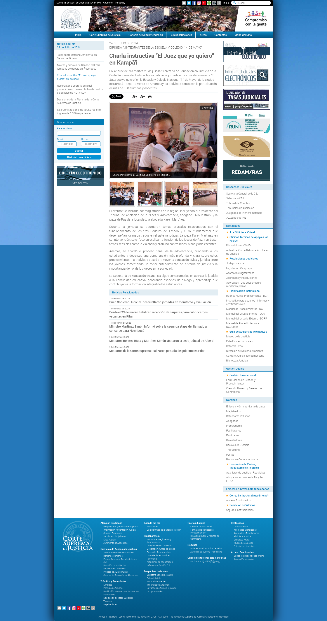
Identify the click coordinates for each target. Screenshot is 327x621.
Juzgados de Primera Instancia (244, 212)
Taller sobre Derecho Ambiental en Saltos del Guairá (77, 56)
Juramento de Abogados (115, 543)
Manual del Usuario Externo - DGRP (246, 318)
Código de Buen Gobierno (159, 545)
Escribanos (232, 435)
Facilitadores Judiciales (114, 568)
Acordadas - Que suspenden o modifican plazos (243, 284)
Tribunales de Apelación (240, 208)
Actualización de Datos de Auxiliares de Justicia (247, 251)
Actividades (152, 526)
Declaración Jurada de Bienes (161, 548)
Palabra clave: (64, 128)
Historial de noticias (79, 157)
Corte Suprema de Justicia (105, 35)
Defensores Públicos (238, 416)
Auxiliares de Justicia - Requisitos (245, 472)
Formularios (109, 594)
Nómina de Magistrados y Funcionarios (159, 541)
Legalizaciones (110, 604)
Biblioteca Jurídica (237, 360)
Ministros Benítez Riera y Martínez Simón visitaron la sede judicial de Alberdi (161, 341)
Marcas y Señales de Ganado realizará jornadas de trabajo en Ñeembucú (78, 66)
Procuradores (234, 425)
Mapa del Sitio (243, 35)
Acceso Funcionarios (238, 500)
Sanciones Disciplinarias (114, 536)
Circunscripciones (181, 35)
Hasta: (84, 139)
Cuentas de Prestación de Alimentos (120, 575)
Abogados (232, 421)
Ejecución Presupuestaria (159, 552)
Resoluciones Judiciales (244, 258)
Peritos (230, 454)
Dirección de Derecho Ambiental (245, 351)
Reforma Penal (234, 346)
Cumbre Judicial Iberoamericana (245, 355)
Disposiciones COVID (238, 245)
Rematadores (234, 440)
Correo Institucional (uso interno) (249, 495)
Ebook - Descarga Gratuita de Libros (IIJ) (120, 560)
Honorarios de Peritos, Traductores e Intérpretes (244, 465)
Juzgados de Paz (236, 217)
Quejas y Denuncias (112, 533)
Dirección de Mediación (114, 565)
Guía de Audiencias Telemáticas (248, 331)
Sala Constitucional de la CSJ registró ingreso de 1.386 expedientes (79, 111)
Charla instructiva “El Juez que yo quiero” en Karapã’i (76, 77)
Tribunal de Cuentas (238, 203)
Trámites (107, 601)
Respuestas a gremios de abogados (120, 526)
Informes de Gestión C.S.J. (159, 565)
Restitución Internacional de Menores (121, 591)
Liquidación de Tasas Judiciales (118, 597)
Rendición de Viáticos (242, 505)
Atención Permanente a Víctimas (118, 552)
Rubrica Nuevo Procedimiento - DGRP (248, 295)
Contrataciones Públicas (158, 555)
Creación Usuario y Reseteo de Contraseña (244, 389)
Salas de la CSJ (235, 198)
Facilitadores (233, 430)
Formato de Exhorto (113, 588)
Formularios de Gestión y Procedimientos (241, 381)
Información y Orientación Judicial (119, 529)
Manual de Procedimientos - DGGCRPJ (242, 324)
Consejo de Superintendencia (146, 35)
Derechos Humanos (113, 555)
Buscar (79, 150)
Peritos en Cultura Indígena (242, 459)
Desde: (60, 139)
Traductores (233, 449)
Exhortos (107, 584)
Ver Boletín (80, 183)
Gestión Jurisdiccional (243, 375)
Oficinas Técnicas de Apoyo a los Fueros (249, 238)
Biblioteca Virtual (241, 539)
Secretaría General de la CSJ (242, 193)
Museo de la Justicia (238, 336)
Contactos (220, 35)
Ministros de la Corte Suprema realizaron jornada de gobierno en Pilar (157, 351)
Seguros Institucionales (240, 510)
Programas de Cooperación (160, 562)
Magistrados (233, 411)
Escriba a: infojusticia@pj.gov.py (205, 561)
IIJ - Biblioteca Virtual (242, 232)
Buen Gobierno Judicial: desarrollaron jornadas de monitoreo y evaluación (160, 302)
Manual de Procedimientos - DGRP (246, 308)
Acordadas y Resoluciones (241, 277)
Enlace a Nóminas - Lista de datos (245, 406)
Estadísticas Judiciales (239, 341)
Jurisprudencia (235, 263)
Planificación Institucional (245, 291)
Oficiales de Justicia (237, 445)
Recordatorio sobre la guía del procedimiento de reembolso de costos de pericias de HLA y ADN (80, 89)
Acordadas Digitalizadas (240, 273)
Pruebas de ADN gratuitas (115, 571)
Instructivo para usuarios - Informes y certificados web (248, 302)
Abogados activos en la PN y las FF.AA (244, 478)
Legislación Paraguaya (239, 268)
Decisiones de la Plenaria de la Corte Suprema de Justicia (78, 101)
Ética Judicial (109, 539)
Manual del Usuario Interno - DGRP (246, 313)
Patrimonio (152, 558)
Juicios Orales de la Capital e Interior (164, 529)
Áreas (203, 35)
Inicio (226, 2)
